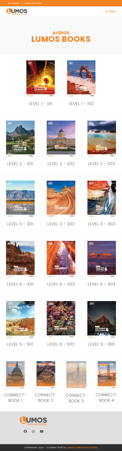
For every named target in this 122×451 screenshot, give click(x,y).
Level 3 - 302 (61, 224)
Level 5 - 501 (20, 344)
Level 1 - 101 (40, 103)
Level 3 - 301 (20, 224)
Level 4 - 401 (20, 284)
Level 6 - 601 (101, 344)
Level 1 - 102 (81, 103)
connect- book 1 (15, 397)
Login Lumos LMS (33, 3)
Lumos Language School (82, 447)
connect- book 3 (76, 398)
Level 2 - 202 (61, 164)
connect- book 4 (107, 397)
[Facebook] (25, 431)
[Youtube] (41, 431)
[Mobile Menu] (111, 11)
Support (15, 3)
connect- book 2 (46, 397)
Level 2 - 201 (20, 164)
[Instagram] (33, 431)
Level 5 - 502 (61, 344)
